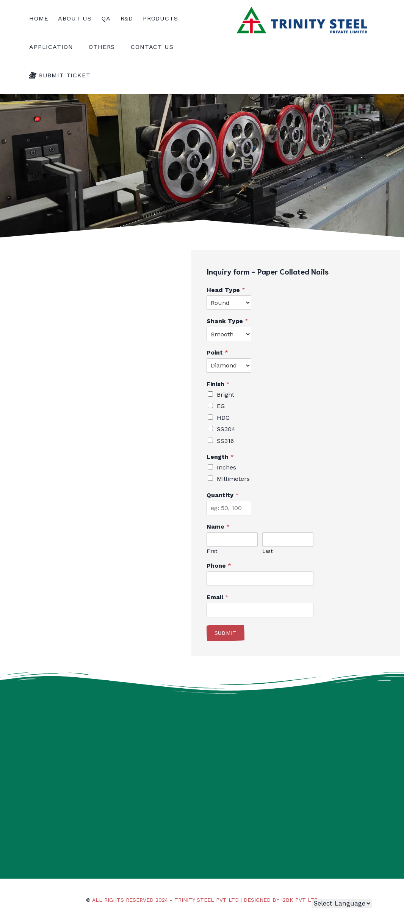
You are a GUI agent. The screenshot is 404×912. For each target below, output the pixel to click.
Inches (226, 467)
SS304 (226, 429)
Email (218, 597)
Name (218, 526)
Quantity (223, 495)
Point (217, 352)
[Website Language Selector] (342, 903)
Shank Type (227, 321)
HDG (223, 417)
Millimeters (233, 478)
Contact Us (152, 46)
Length (220, 456)
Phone (219, 565)
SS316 (225, 440)
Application (54, 46)
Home (38, 18)
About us (75, 18)
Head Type (226, 290)
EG (221, 406)
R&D (127, 18)
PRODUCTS (163, 18)
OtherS (105, 46)
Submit (225, 633)
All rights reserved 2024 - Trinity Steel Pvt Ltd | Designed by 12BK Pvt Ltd (205, 900)
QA (106, 18)
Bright (225, 394)
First (212, 551)
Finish (218, 384)
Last (267, 551)
